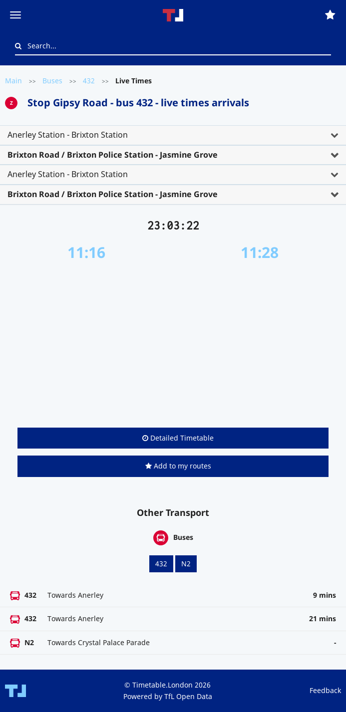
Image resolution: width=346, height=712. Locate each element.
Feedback (325, 690)
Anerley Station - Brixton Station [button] (67, 134)
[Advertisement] (173, 344)
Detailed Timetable (178, 438)
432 (89, 80)
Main (13, 80)
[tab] (173, 135)
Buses (52, 80)
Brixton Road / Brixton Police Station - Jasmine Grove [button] (112, 154)
